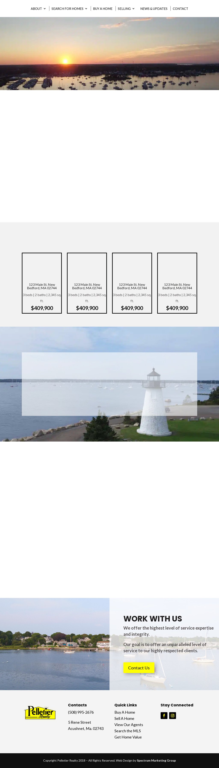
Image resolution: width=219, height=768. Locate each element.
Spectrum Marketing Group (156, 760)
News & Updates (153, 9)
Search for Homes (67, 9)
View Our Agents (128, 724)
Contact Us (139, 667)
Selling (124, 9)
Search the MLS (127, 730)
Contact (180, 9)
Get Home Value (128, 737)
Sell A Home (124, 718)
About (36, 9)
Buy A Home (102, 9)
